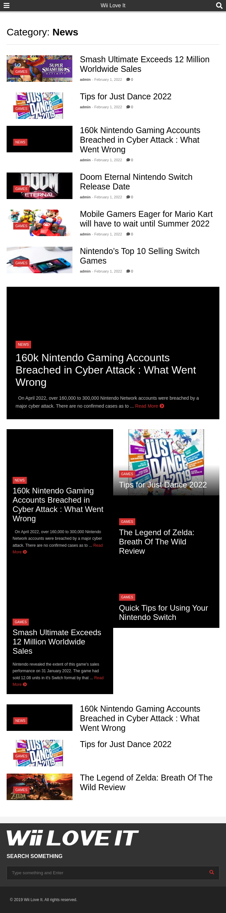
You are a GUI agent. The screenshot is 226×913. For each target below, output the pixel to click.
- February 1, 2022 (107, 79)
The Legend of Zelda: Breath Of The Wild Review (157, 541)
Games (21, 72)
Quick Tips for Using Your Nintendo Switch (163, 612)
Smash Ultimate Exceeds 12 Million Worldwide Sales (57, 641)
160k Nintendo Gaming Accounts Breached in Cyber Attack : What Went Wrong (140, 140)
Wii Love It (113, 5)
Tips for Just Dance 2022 (126, 96)
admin (85, 79)
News (20, 142)
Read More (149, 406)
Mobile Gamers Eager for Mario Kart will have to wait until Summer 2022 (146, 218)
